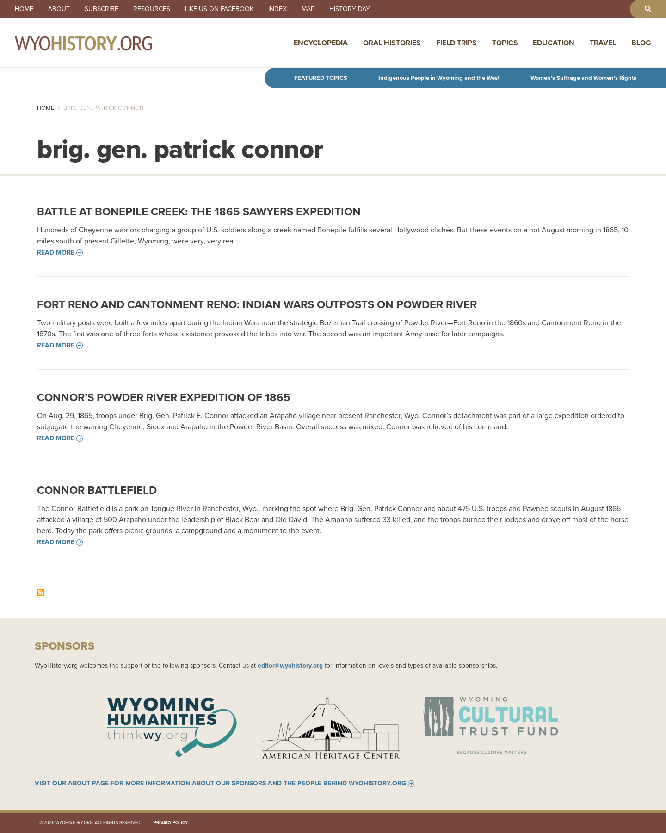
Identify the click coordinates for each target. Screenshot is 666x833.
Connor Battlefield (97, 490)
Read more (55, 252)
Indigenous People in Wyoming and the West (439, 77)
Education (553, 42)
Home (24, 9)
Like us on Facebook (219, 9)
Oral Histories (392, 42)
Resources (151, 9)
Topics (505, 42)
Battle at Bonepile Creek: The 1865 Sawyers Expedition (199, 211)
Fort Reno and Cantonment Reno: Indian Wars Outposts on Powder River (257, 304)
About (59, 9)
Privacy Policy (171, 823)
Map (308, 9)
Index (277, 9)
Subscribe (101, 9)
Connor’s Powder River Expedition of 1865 (163, 397)
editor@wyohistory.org (290, 665)
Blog (641, 42)
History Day (349, 9)
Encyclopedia (321, 42)
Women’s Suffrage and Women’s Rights (583, 77)
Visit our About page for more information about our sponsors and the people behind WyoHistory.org (220, 783)
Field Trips (456, 42)
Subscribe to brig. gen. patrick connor (40, 592)
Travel (603, 42)
